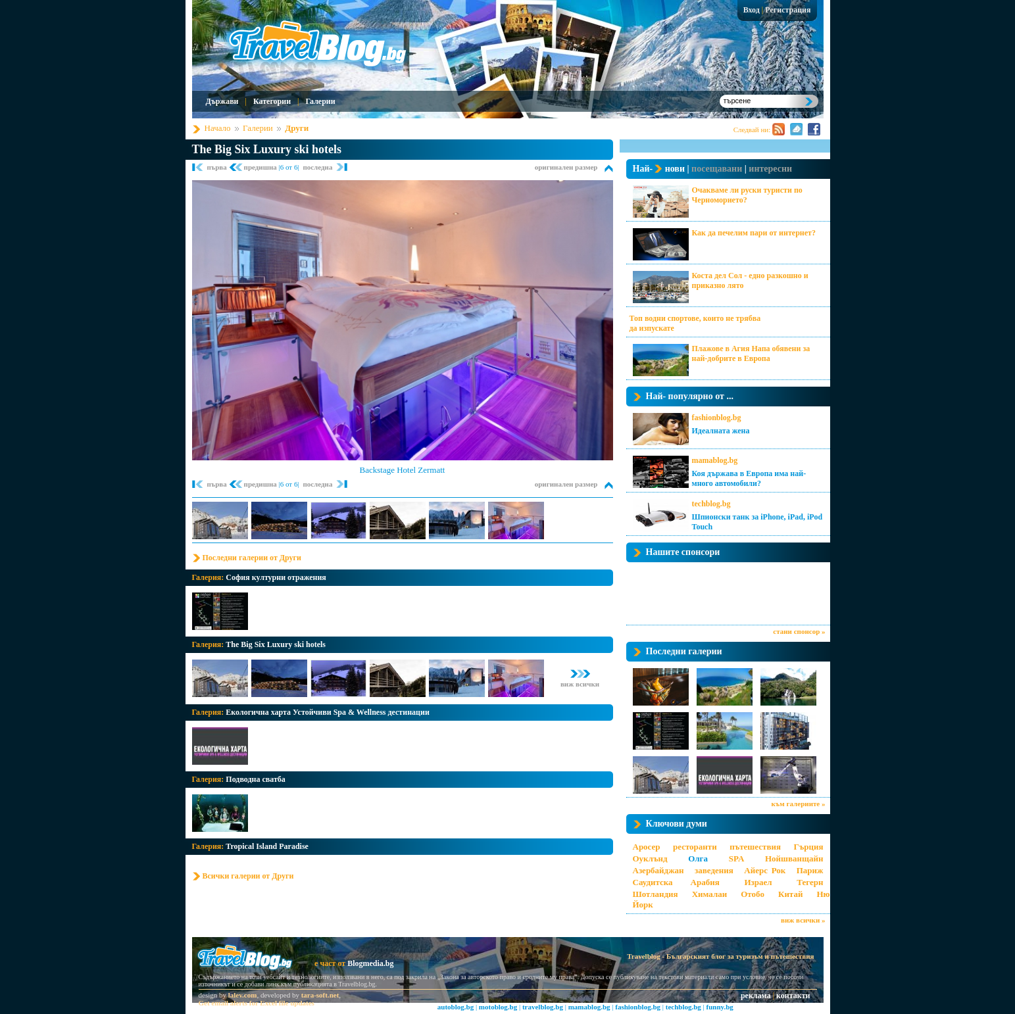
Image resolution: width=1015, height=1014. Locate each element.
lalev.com (242, 995)
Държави (222, 101)
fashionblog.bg (716, 417)
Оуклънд (650, 858)
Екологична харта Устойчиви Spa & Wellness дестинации (327, 712)
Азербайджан (658, 870)
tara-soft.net (320, 995)
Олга (698, 858)
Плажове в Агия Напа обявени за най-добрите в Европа (751, 353)
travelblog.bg (542, 1007)
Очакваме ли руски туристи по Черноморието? (747, 195)
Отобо (752, 894)
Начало (218, 128)
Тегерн (810, 882)
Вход (751, 9)
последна (317, 167)
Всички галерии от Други (248, 876)
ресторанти (695, 847)
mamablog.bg (715, 460)
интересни (770, 169)
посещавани (716, 169)
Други (297, 128)
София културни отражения (276, 577)
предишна (261, 167)
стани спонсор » (799, 631)
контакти (793, 995)
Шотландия (655, 894)
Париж (810, 870)
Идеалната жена (721, 430)
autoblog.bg (455, 1007)
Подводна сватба (255, 779)
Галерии (320, 101)
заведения (714, 870)
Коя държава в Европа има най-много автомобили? (749, 478)
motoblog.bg (498, 1007)
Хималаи (710, 894)
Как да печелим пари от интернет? (754, 232)
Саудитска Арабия (676, 882)
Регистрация (787, 9)
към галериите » (799, 804)
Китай (790, 894)
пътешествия (755, 847)
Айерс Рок (764, 870)
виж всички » (803, 920)
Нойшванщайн (794, 858)
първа (218, 167)
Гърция (808, 847)
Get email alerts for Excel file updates (256, 1003)
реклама (756, 995)
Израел (758, 882)
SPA (737, 858)
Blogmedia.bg (370, 963)
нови (675, 169)
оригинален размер (566, 167)
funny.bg (719, 1007)
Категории (272, 101)
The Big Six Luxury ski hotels (267, 149)
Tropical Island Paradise (267, 846)
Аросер (646, 847)
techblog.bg (711, 503)
